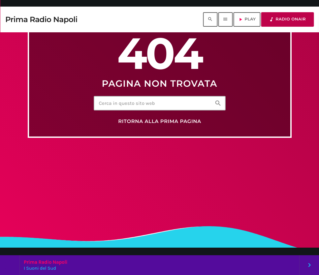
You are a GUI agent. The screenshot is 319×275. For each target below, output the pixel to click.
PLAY (247, 19)
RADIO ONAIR (287, 19)
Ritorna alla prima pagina (159, 121)
